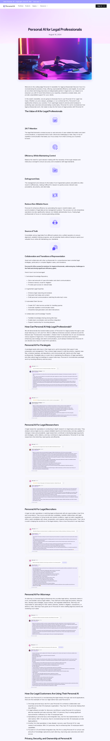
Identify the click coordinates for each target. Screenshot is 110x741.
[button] (35, 6)
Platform (20, 6)
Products (27, 6)
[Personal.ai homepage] (9, 6)
